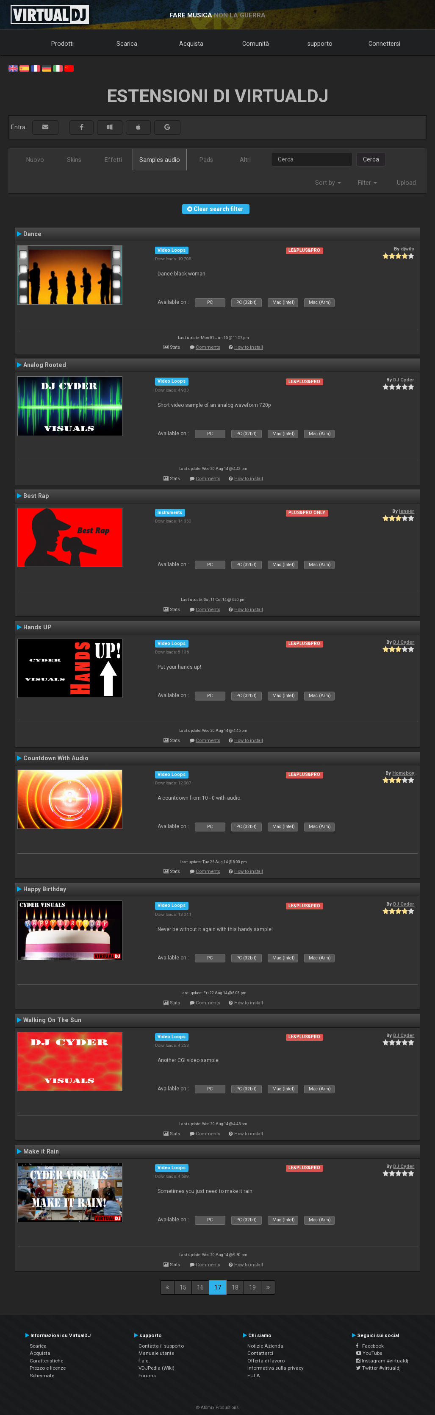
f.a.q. (144, 1361)
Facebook (370, 1346)
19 (252, 1287)
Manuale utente (156, 1353)
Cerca (371, 159)
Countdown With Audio (56, 758)
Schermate (42, 1376)
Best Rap (36, 495)
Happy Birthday (44, 889)
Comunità (255, 43)
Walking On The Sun (52, 1020)
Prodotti (62, 43)
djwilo (407, 249)
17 (217, 1287)
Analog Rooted (44, 364)
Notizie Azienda (265, 1346)
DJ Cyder (403, 380)
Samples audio (159, 159)
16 (200, 1287)
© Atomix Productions (217, 1407)
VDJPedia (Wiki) (157, 1368)
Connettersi (384, 43)
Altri (245, 159)
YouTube (369, 1353)
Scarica (126, 43)
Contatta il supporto (161, 1346)
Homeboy (403, 773)
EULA (253, 1376)
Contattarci (260, 1353)
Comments (208, 347)
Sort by (328, 182)
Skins (74, 159)
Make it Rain (41, 1151)
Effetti (113, 159)
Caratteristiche (46, 1361)
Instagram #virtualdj (382, 1361)
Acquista (191, 43)
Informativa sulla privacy (275, 1368)
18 (235, 1287)
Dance (32, 234)
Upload (406, 182)
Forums (147, 1376)
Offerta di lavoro (266, 1361)
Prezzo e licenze (48, 1368)
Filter (367, 182)
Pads (206, 159)
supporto (320, 43)
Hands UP (37, 627)
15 (183, 1287)
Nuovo (35, 159)
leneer (406, 511)
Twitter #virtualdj (378, 1368)
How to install (248, 347)
